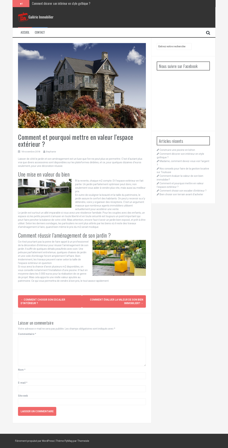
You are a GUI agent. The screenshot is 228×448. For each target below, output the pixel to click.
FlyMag (68, 440)
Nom (21, 369)
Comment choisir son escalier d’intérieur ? (183, 190)
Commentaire (27, 334)
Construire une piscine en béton (177, 150)
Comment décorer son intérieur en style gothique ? (61, 3)
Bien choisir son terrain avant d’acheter (181, 194)
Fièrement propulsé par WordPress (35, 440)
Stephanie (51, 151)
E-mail (22, 382)
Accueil (25, 32)
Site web (23, 395)
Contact (40, 32)
